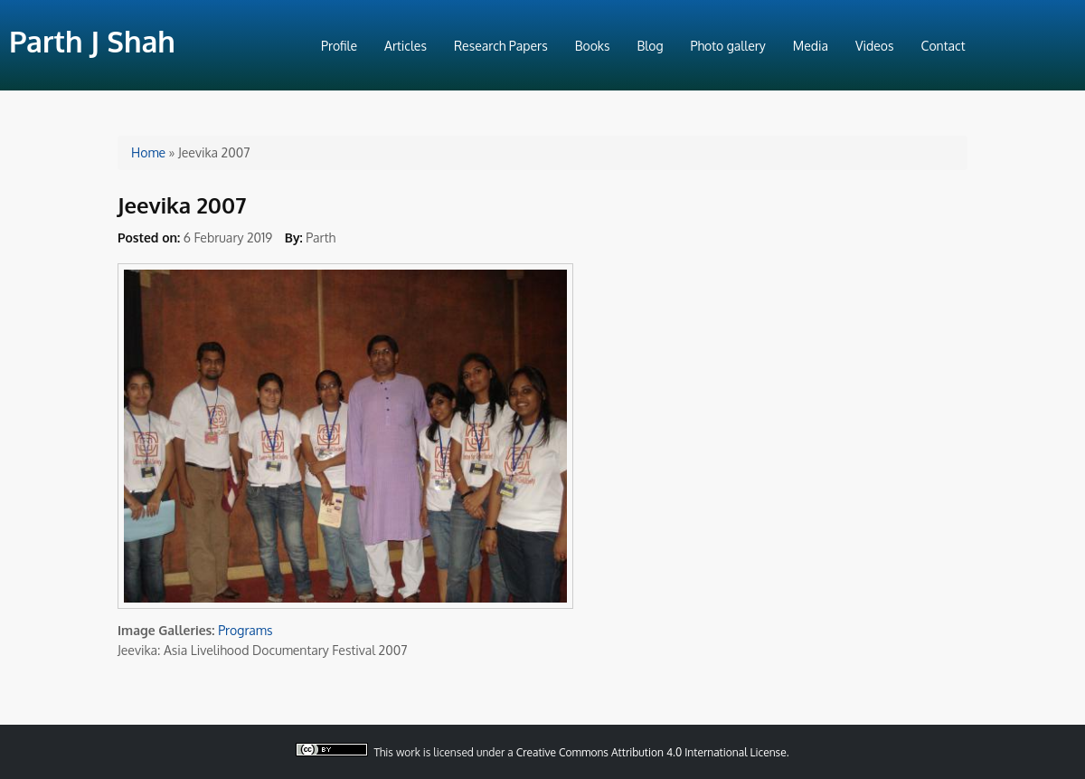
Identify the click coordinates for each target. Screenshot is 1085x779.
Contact (943, 45)
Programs (245, 630)
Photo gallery (728, 45)
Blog (650, 45)
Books (592, 45)
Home (148, 152)
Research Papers (501, 45)
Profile (339, 45)
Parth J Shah (92, 41)
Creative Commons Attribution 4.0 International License (651, 752)
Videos (874, 45)
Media (810, 45)
